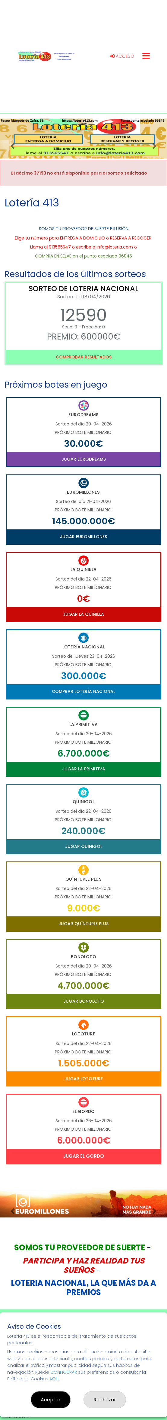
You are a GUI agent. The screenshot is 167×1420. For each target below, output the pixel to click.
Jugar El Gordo (83, 1156)
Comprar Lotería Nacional (83, 691)
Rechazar (104, 1399)
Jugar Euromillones (83, 537)
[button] (12, 146)
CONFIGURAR (63, 1372)
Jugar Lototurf (84, 1079)
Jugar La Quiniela (83, 614)
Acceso (122, 56)
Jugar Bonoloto (83, 1001)
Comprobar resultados (84, 357)
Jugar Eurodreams (83, 459)
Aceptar (51, 1399)
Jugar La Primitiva (83, 769)
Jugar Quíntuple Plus (83, 924)
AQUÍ (54, 1379)
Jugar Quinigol (83, 846)
